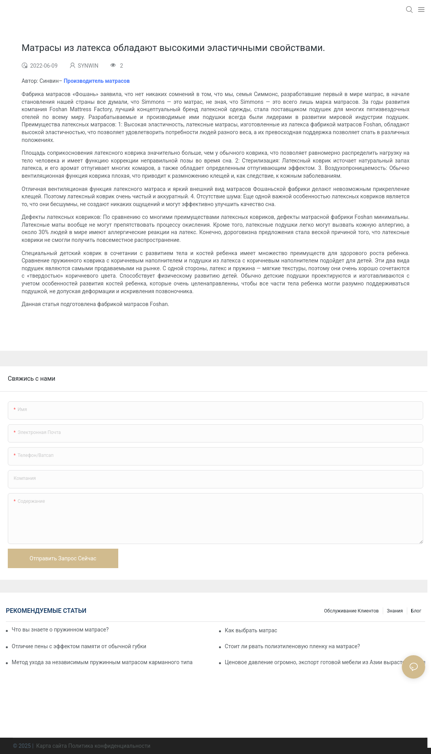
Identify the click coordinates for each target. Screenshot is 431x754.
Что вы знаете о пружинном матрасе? (60, 629)
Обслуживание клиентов (351, 611)
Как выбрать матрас (251, 630)
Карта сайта (51, 746)
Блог (416, 611)
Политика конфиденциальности (109, 746)
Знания (395, 611)
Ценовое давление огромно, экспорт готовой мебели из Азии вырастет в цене (325, 662)
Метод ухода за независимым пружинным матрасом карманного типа (102, 662)
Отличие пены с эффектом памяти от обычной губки (79, 646)
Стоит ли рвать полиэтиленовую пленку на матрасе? (292, 646)
